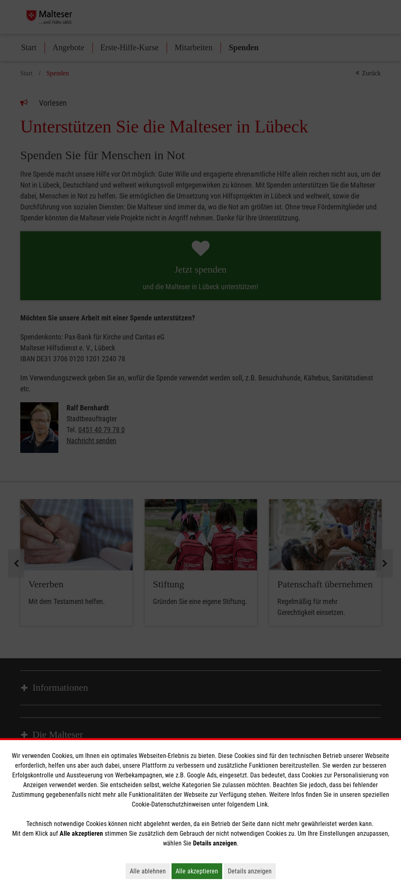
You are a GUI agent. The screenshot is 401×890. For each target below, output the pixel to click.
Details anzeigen (252, 871)
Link (262, 804)
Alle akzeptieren (199, 871)
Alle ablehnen (150, 871)
